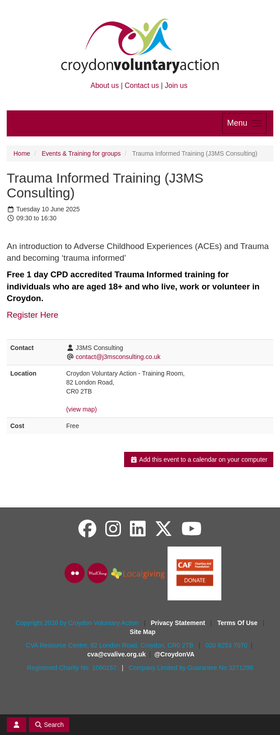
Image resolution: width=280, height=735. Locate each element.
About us (104, 85)
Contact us (142, 85)
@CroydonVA (174, 654)
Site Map (143, 631)
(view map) (81, 409)
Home (21, 153)
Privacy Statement (179, 622)
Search (49, 724)
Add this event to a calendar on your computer (198, 459)
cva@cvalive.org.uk (116, 654)
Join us (176, 85)
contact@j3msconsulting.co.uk (118, 356)
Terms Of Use (238, 622)
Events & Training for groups (81, 153)
